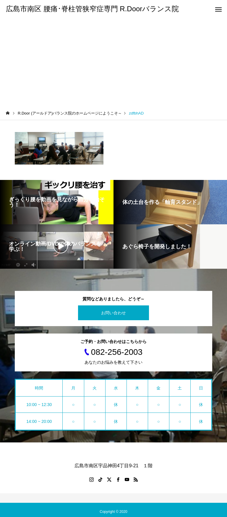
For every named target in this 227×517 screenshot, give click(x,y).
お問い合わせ (113, 312)
